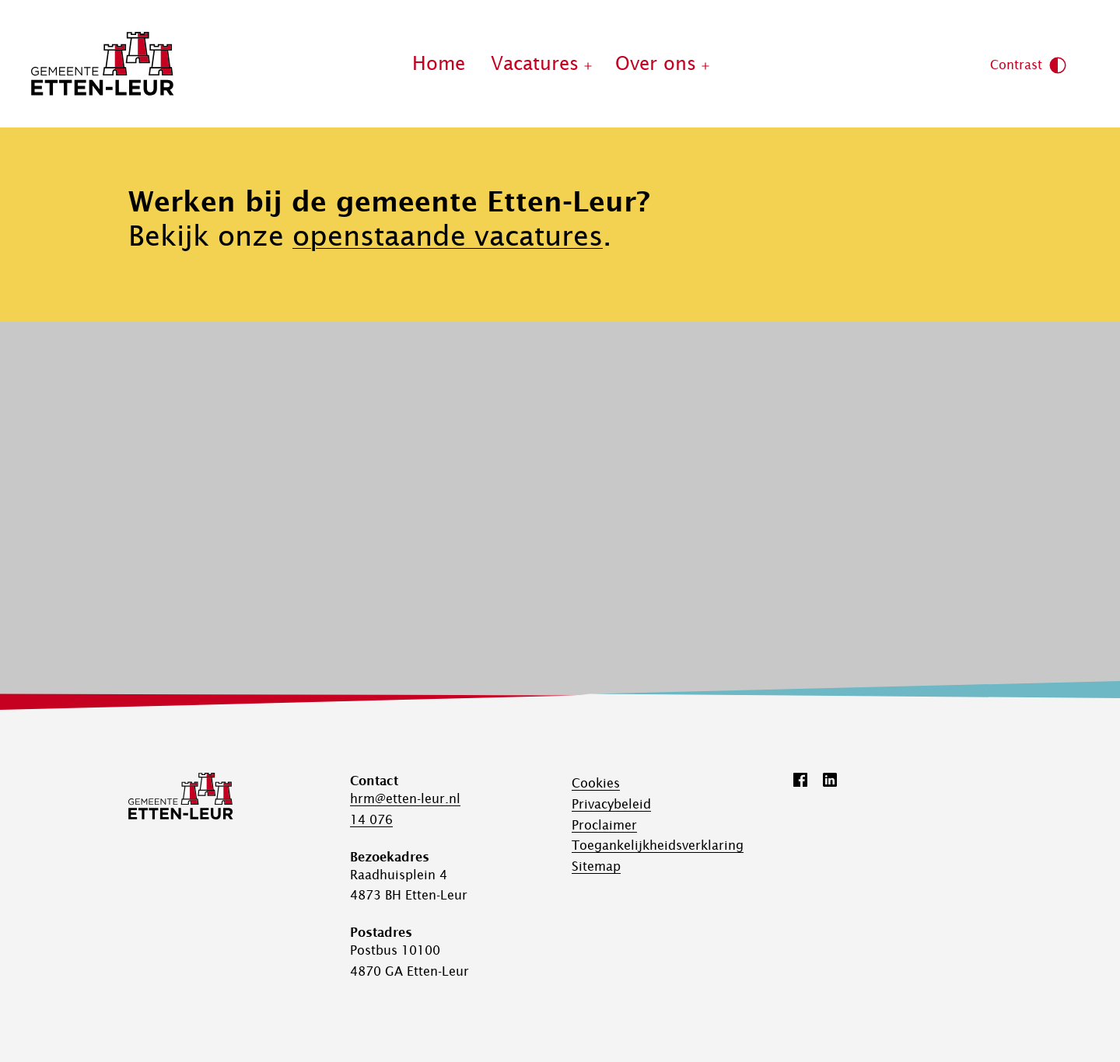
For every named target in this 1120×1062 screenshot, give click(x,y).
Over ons (655, 63)
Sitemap (596, 866)
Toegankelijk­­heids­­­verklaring (658, 845)
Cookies (596, 783)
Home (438, 63)
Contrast (1028, 65)
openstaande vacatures (447, 235)
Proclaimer (604, 825)
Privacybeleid (611, 804)
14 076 (371, 819)
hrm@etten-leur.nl (405, 798)
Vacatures (535, 63)
